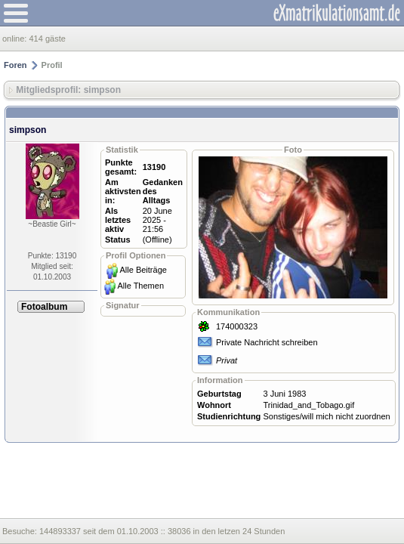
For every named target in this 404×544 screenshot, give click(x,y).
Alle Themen (140, 285)
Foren (15, 65)
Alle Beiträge (143, 269)
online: (15, 38)
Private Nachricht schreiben (267, 342)
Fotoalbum (44, 306)
